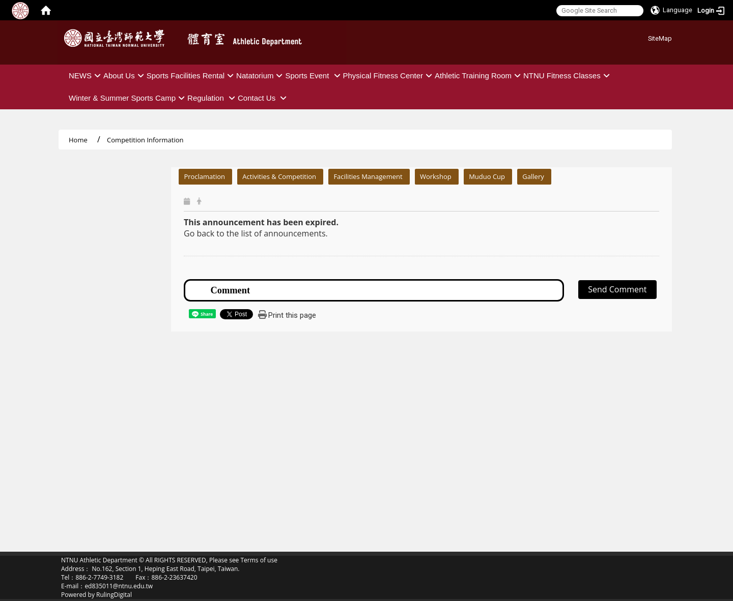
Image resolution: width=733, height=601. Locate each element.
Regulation (212, 98)
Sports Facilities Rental (191, 75)
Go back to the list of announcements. (256, 233)
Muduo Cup (487, 176)
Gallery (533, 176)
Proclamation (204, 176)
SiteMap (660, 38)
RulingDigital (114, 594)
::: (644, 37)
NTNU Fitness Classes (567, 75)
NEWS (86, 75)
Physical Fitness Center (389, 75)
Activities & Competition (279, 176)
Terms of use (258, 560)
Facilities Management (367, 176)
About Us (125, 75)
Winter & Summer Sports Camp (128, 98)
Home (78, 139)
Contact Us (263, 98)
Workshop (436, 176)
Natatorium (260, 75)
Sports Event (314, 75)
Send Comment (617, 289)
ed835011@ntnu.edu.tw (118, 586)
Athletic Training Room (479, 75)
